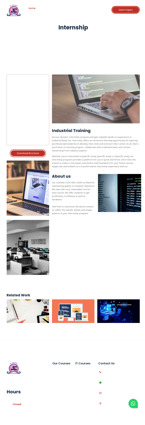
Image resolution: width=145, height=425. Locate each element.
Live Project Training (58, 401)
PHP (77, 384)
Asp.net (79, 389)
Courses (58, 8)
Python (79, 379)
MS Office (57, 370)
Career (87, 8)
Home (32, 8)
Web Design (81, 394)
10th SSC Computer (57, 387)
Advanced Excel (60, 375)
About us (45, 8)
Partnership (72, 8)
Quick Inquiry (126, 9)
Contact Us (36, 12)
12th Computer (60, 394)
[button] (133, 403)
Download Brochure (28, 153)
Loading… (32, 109)
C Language (81, 370)
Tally (54, 379)
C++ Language (83, 375)
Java (77, 399)
